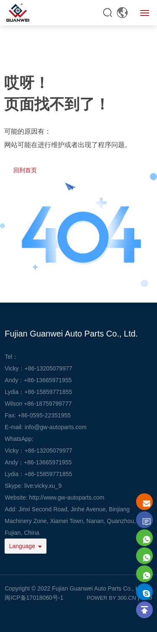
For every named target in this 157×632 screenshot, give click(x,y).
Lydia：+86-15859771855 (38, 474)
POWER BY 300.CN (111, 598)
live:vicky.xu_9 (43, 485)
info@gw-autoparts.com (56, 427)
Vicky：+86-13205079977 (38, 450)
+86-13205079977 (48, 368)
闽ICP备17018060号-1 (34, 597)
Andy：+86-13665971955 (38, 462)
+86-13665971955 (48, 380)
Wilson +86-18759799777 (38, 403)
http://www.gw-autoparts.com (66, 497)
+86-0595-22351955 (44, 415)
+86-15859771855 (48, 392)
